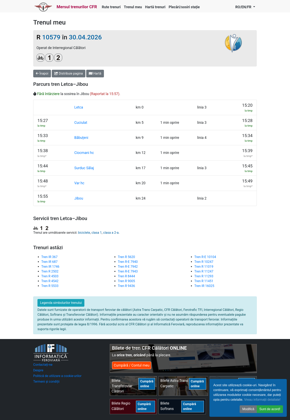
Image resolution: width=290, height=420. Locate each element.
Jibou (78, 198)
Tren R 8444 (126, 276)
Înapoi (42, 73)
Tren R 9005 (126, 281)
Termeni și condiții (46, 381)
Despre (38, 370)
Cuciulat (80, 123)
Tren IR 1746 (50, 266)
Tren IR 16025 (204, 286)
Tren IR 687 (49, 262)
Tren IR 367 (49, 257)
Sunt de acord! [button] (269, 409)
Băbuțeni (81, 138)
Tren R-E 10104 (205, 257)
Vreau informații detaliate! (262, 399)
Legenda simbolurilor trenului (61, 303)
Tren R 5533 (49, 286)
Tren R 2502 (49, 271)
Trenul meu (133, 7)
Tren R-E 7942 (128, 266)
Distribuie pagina (68, 73)
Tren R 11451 (203, 281)
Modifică (248, 409)
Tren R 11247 (203, 271)
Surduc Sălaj (84, 168)
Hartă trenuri (155, 7)
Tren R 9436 (126, 286)
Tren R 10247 (203, 262)
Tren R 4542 (49, 281)
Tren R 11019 (203, 266)
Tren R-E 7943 (128, 271)
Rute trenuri (111, 7)
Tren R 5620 (126, 257)
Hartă (95, 73)
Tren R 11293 (203, 276)
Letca (78, 107)
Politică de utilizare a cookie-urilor (57, 376)
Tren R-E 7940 (128, 262)
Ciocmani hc (84, 153)
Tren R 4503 (49, 276)
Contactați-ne (43, 365)
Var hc (79, 183)
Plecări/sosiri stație (184, 7)
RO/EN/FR (243, 7)
